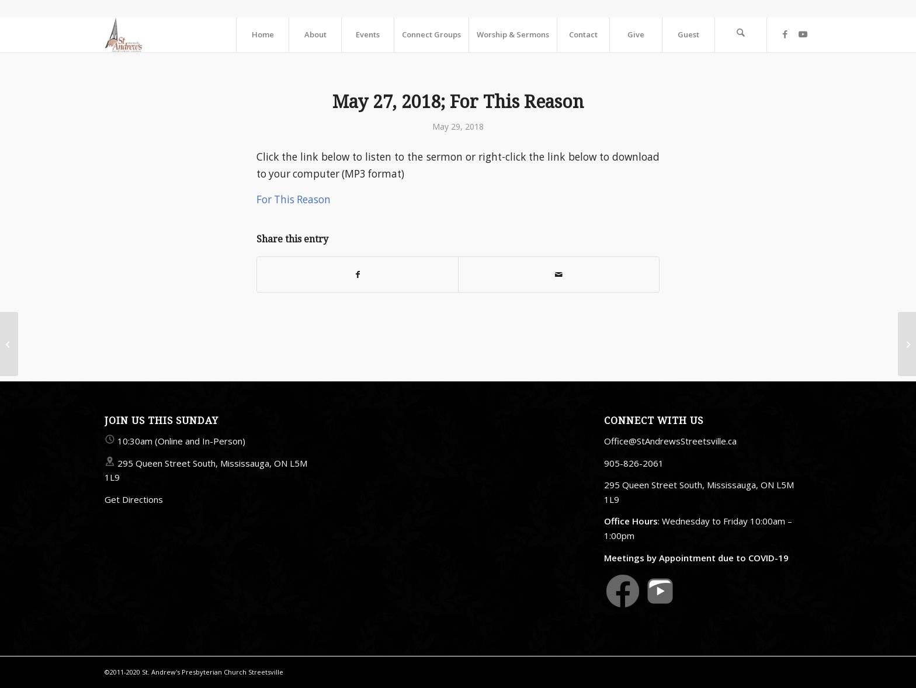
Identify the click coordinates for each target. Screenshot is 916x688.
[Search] (740, 34)
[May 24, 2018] (9, 344)
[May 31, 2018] (907, 344)
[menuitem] (262, 34)
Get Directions (134, 499)
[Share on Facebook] (357, 274)
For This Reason (293, 199)
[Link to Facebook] (785, 34)
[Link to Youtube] (802, 34)
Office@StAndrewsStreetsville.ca (670, 441)
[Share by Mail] (559, 274)
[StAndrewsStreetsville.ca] (123, 34)
